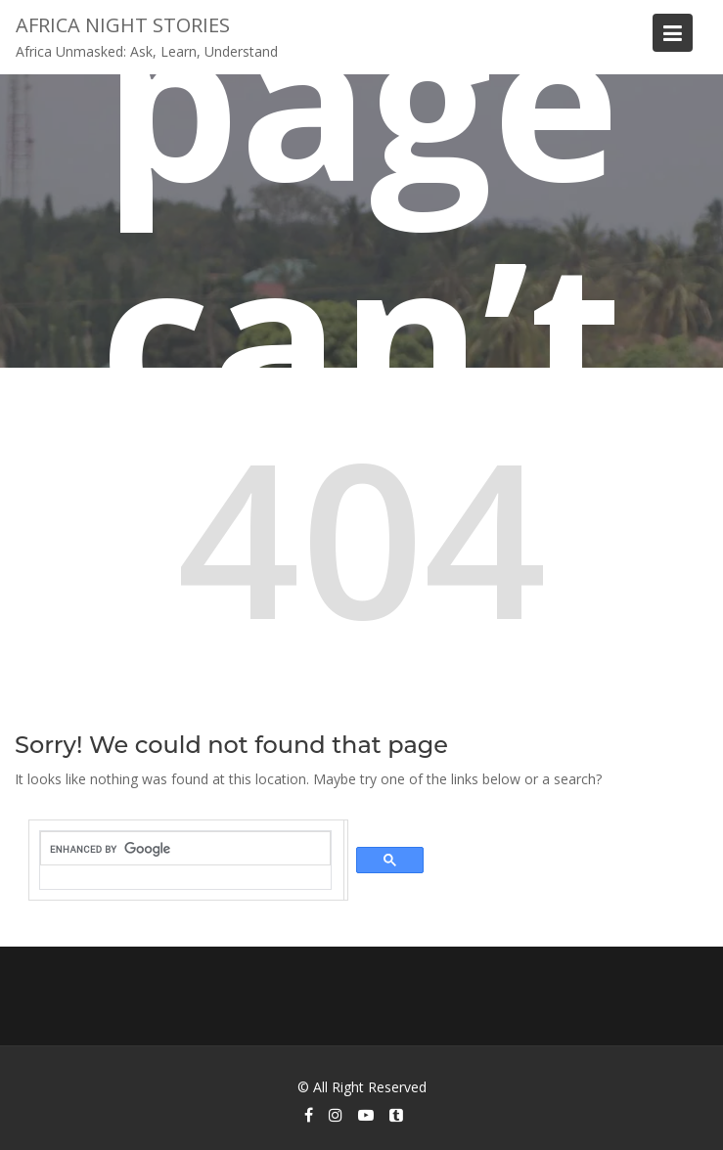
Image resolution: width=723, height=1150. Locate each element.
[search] (185, 849)
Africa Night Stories (123, 25)
